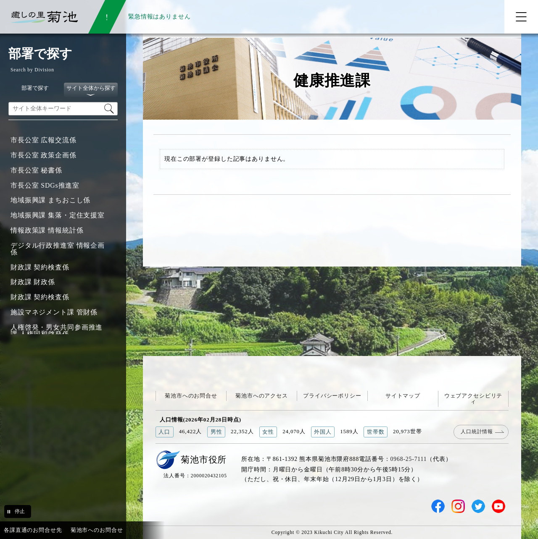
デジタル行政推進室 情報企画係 (58, 249)
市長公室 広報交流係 (43, 140)
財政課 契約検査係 (40, 267)
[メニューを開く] (521, 17)
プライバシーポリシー (332, 395)
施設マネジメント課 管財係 (54, 312)
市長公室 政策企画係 (43, 155)
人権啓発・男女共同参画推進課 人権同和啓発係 (57, 331)
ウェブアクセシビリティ (473, 398)
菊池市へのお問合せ (191, 395)
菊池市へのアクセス (261, 395)
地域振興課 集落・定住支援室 (58, 215)
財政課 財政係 (33, 281)
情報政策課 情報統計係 (47, 230)
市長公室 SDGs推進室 (45, 185)
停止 (20, 511)
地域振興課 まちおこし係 (50, 200)
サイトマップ (402, 395)
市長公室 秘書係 (36, 170)
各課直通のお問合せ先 (33, 530)
